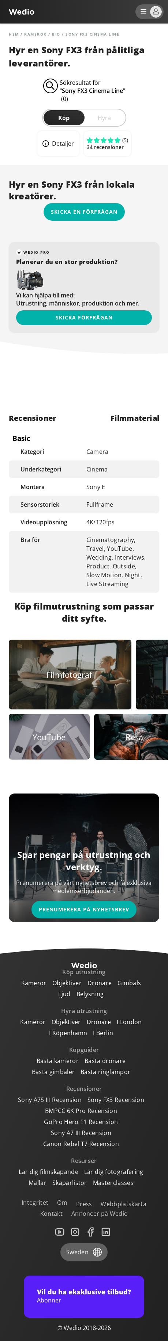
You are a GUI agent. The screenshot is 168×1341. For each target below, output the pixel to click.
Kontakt (51, 1214)
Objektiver (67, 983)
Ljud (64, 994)
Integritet (35, 1203)
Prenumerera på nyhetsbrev (84, 909)
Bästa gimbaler (53, 1072)
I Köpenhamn (68, 1033)
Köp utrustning (83, 972)
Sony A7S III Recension (50, 1100)
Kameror (35, 34)
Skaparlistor (69, 1183)
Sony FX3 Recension (115, 1100)
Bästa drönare (105, 1061)
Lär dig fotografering (113, 1172)
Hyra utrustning (84, 1011)
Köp (64, 118)
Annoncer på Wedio (99, 1214)
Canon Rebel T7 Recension (81, 1144)
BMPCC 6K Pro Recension (81, 1111)
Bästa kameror (58, 1061)
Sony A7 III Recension (81, 1133)
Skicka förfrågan (84, 317)
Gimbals (129, 983)
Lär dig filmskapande (48, 1172)
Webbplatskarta (123, 1204)
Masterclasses (113, 1183)
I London (129, 1022)
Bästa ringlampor (105, 1072)
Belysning (90, 994)
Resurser (84, 1161)
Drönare (99, 983)
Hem (14, 34)
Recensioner (84, 1089)
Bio (56, 34)
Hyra (104, 118)
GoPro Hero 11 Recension (81, 1122)
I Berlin (103, 1033)
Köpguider (84, 1050)
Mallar (37, 1183)
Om (62, 1203)
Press (84, 1204)
